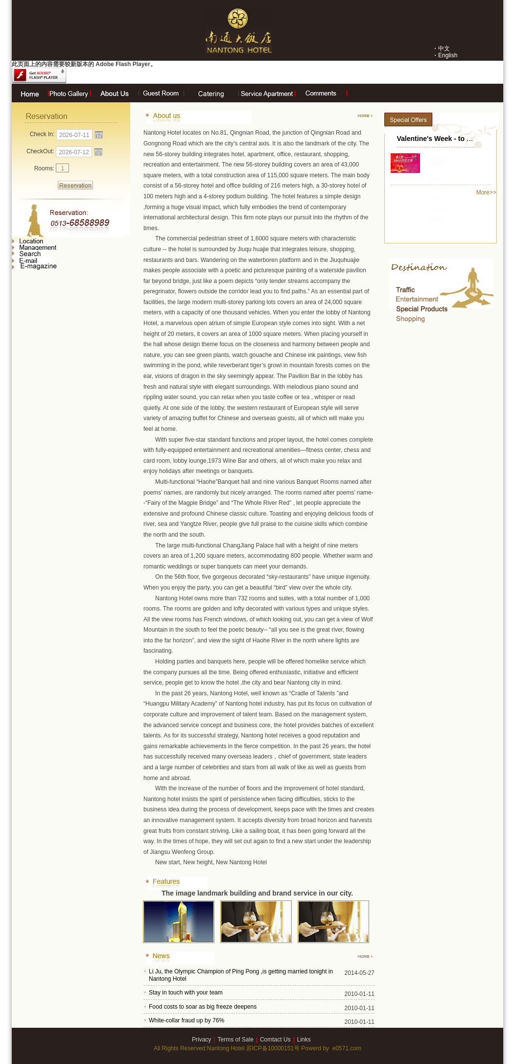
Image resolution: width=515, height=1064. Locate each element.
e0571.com (346, 1048)
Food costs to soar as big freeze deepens (203, 1006)
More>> (486, 192)
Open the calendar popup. (99, 134)
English (447, 55)
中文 (444, 48)
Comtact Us (275, 1039)
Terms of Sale (235, 1039)
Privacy (201, 1039)
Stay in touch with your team (186, 992)
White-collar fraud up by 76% (186, 1020)
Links (304, 1039)
